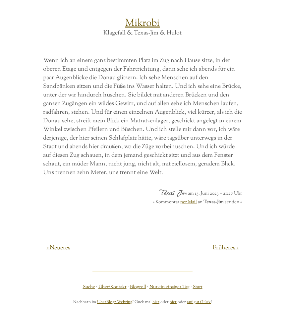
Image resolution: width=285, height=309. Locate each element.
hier (155, 302)
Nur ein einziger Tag (169, 286)
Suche (89, 286)
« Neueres (58, 248)
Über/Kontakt (112, 286)
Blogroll (138, 286)
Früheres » (226, 248)
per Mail (188, 202)
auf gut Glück (199, 302)
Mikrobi (142, 23)
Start (197, 286)
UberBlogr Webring (114, 302)
